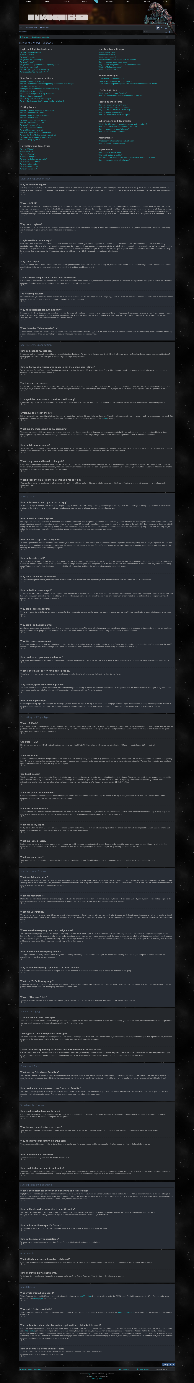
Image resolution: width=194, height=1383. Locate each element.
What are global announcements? (33, 159)
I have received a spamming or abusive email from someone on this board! (128, 84)
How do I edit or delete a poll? (32, 123)
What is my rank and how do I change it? (36, 99)
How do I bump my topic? (30, 140)
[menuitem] (158, 27)
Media (28, 1)
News (47, 1)
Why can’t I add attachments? (32, 127)
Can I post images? (28, 157)
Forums (109, 1)
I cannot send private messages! (111, 79)
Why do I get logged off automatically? (35, 69)
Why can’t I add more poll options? (33, 120)
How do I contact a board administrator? (114, 160)
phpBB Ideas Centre (126, 1312)
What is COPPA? (27, 55)
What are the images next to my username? (37, 94)
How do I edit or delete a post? (32, 113)
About (84, 1)
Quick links (21, 28)
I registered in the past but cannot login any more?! (40, 65)
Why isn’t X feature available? (110, 155)
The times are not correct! (30, 86)
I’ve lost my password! (29, 67)
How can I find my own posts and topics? (115, 115)
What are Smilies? (27, 154)
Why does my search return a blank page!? (115, 110)
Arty (92, 1376)
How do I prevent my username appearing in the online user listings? (47, 84)
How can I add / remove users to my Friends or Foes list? (121, 96)
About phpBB (38, 1299)
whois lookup (30, 1331)
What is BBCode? (27, 149)
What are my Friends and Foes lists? (113, 93)
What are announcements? (31, 161)
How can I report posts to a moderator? (35, 132)
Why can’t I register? (28, 57)
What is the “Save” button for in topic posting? (38, 135)
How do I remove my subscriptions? (112, 132)
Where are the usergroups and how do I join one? (118, 60)
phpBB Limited (85, 1296)
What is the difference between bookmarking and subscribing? (123, 124)
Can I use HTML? (27, 152)
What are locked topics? (29, 166)
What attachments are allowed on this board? (116, 141)
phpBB (104, 419)
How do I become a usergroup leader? (113, 62)
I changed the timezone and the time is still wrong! (39, 89)
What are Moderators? (107, 55)
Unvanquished (31, 27)
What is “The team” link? (108, 69)
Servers (147, 1)
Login (32, 32)
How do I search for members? (111, 112)
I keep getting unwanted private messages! (115, 81)
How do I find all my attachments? (112, 143)
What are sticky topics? (29, 164)
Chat (166, 1)
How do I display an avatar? (31, 96)
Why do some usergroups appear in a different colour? (120, 65)
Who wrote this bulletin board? (110, 153)
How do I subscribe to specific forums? (114, 129)
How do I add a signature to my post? (35, 115)
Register (42, 32)
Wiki (128, 1)
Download (66, 1)
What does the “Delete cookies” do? (34, 72)
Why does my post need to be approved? (36, 137)
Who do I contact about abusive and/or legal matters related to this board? (127, 157)
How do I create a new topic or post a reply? (37, 110)
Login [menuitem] (162, 28)
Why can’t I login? (27, 62)
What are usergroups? (107, 57)
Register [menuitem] (166, 28)
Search (24, 32)
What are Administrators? (108, 52)
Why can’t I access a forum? (31, 125)
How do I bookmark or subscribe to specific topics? (118, 127)
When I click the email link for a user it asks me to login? (42, 101)
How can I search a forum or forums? (113, 105)
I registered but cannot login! (31, 60)
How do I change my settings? (32, 81)
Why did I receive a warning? (31, 130)
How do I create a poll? (29, 118)
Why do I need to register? (30, 52)
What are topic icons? (28, 169)
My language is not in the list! (31, 91)
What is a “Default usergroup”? (111, 67)
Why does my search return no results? (114, 107)
